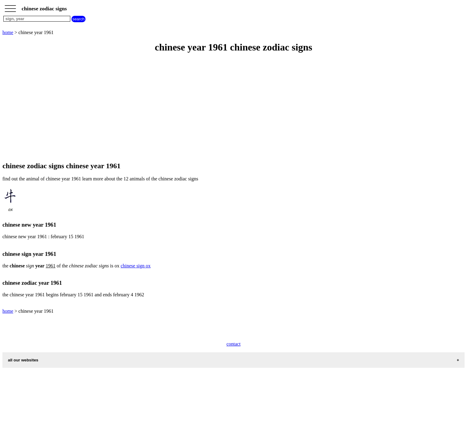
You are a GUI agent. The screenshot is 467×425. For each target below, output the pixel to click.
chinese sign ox (135, 265)
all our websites (23, 360)
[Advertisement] (185, 107)
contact (233, 344)
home (7, 32)
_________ (10, 6)
